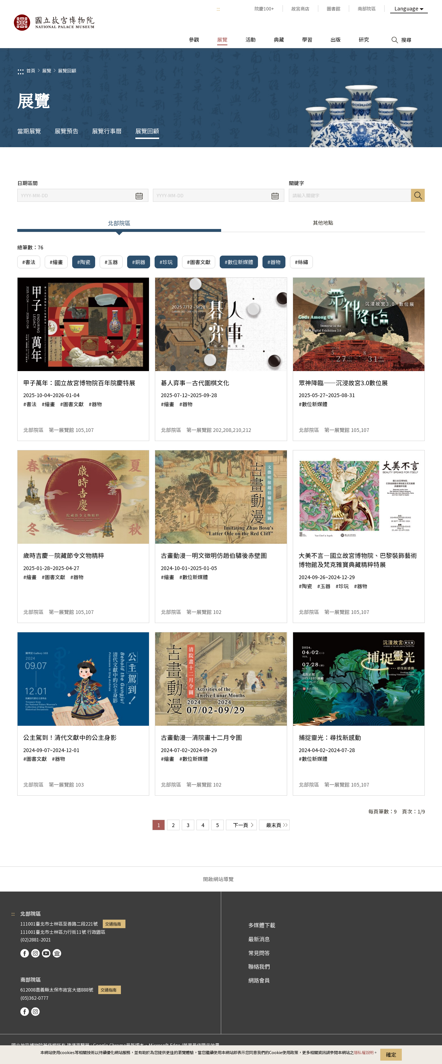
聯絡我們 (259, 966)
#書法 (28, 262)
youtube (46, 953)
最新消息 (259, 939)
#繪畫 (56, 262)
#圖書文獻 (198, 262)
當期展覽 (29, 131)
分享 (363, 163)
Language (406, 8)
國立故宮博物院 (53, 22)
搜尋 (418, 195)
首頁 (30, 70)
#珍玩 (166, 262)
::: (218, 8)
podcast (57, 953)
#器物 (274, 262)
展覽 (46, 70)
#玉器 (111, 262)
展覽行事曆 (107, 131)
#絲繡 (301, 262)
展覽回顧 (67, 70)
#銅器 (138, 262)
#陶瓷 (83, 262)
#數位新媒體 (239, 262)
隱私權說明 (363, 1052)
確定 (391, 1054)
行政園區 (96, 931)
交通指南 (113, 924)
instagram (35, 953)
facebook (24, 953)
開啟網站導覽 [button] (218, 879)
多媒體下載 (261, 925)
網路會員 (259, 980)
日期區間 (27, 183)
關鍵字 (296, 183)
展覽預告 (66, 131)
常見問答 (259, 953)
